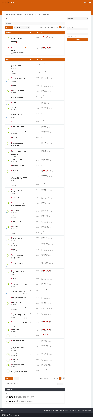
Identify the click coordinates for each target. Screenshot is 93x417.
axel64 (14, 128)
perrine (14, 172)
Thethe (14, 199)
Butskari (15, 87)
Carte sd (14, 72)
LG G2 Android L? (17, 159)
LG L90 (14, 278)
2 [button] (61, 27)
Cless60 (14, 286)
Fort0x (14, 73)
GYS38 (14, 156)
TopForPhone (16, 43)
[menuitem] (12, 2)
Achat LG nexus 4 (17, 329)
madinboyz (45, 307)
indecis (14, 193)
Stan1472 (15, 245)
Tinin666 (15, 250)
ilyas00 (14, 298)
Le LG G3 (14, 137)
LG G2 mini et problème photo (17, 264)
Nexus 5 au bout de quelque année (18, 272)
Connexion (69, 24)
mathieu (15, 355)
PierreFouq (15, 161)
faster (44, 340)
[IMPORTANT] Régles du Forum (17, 49)
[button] (64, 27)
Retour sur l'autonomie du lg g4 (18, 65)
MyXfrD (45, 262)
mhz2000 (45, 137)
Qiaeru (17, 415)
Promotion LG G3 (17, 184)
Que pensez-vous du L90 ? (19, 297)
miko (14, 266)
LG (6, 18)
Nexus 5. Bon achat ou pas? (18, 291)
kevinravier (15, 280)
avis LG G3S (15, 210)
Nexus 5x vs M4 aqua (18, 90)
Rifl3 (14, 372)
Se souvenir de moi (72, 36)
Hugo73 (14, 326)
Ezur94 (14, 274)
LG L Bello (15, 170)
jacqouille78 (15, 366)
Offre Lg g (15, 107)
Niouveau (15, 98)
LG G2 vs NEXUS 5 (17, 221)
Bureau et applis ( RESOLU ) (18, 238)
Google (14, 146)
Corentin (15, 138)
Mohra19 (15, 68)
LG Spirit (14, 85)
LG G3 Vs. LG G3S (17, 232)
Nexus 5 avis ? (16, 197)
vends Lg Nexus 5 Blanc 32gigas (17, 347)
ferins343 (45, 165)
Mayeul (45, 85)
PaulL (14, 207)
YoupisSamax (17, 258)
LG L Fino (14, 216)
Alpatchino (15, 52)
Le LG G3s (15, 121)
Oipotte (14, 336)
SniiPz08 (15, 309)
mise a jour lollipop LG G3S (19, 131)
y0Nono (14, 185)
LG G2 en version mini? (18, 340)
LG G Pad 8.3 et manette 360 (19, 284)
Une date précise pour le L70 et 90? (19, 323)
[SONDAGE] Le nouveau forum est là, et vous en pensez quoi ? (17, 40)
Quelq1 (14, 122)
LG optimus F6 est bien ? (19, 308)
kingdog (45, 210)
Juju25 (14, 304)
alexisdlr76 (15, 92)
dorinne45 (45, 159)
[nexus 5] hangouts (17, 354)
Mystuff (14, 81)
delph (14, 180)
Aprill (44, 90)
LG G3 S (14, 249)
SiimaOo (15, 342)
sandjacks (15, 133)
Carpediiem (15, 109)
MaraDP (14, 233)
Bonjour (14, 102)
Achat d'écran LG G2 (17, 359)
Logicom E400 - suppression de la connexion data (19, 177)
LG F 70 (14, 244)
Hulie (14, 166)
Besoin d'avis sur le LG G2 (19, 165)
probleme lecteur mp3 (18, 364)
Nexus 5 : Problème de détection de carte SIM (17, 256)
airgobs (45, 215)
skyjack (14, 117)
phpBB (8, 414)
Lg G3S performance (18, 126)
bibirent (14, 331)
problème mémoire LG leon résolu (18, 115)
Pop (14, 104)
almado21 (45, 197)
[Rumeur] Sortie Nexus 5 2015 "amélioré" (17, 144)
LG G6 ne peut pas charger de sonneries (18, 79)
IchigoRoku (45, 353)
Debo (14, 240)
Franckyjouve (16, 223)
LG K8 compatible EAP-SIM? (19, 97)
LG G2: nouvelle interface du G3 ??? (18, 191)
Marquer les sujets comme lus (46, 27)
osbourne (45, 63)
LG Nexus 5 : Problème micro (19, 371)
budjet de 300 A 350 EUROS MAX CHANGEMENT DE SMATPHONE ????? (18, 153)
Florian (14, 217)
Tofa (14, 317)
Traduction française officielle (8, 415)
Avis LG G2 (15, 335)
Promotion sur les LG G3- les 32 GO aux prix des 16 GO (19, 204)
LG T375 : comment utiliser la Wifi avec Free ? (18, 315)
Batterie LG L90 (16, 302)
